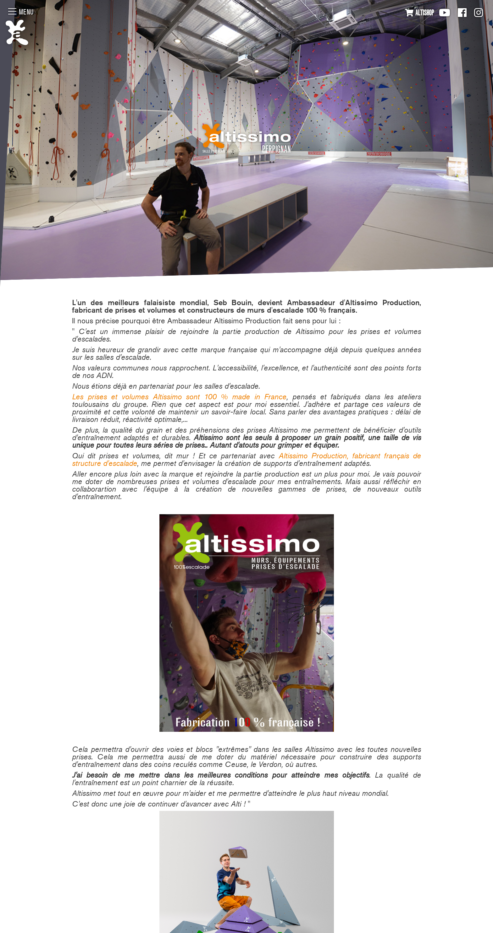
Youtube (444, 12)
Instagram (478, 12)
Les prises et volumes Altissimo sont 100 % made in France (179, 397)
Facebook (462, 12)
